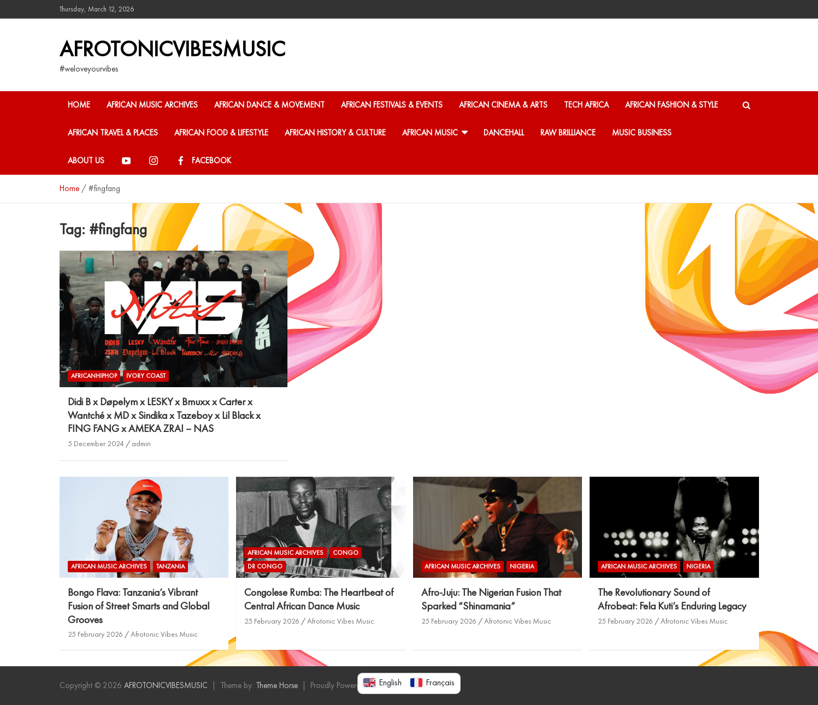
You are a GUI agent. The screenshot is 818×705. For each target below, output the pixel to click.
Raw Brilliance (568, 132)
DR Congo (265, 566)
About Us (86, 160)
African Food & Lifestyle (221, 132)
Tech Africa (586, 104)
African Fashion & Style (671, 104)
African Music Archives (152, 104)
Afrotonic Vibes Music (164, 634)
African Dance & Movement (269, 104)
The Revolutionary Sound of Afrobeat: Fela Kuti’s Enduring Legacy (672, 599)
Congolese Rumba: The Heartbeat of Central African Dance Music (318, 599)
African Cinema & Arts (503, 104)
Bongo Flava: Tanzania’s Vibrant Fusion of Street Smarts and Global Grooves (138, 605)
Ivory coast (146, 375)
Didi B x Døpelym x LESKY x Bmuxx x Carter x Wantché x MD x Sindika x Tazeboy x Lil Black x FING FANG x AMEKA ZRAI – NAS (164, 415)
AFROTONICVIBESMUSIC (172, 49)
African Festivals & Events (392, 104)
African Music (430, 132)
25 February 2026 (95, 634)
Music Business (642, 132)
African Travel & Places (113, 132)
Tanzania (170, 566)
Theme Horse (277, 685)
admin (141, 443)
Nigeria (522, 566)
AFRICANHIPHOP (94, 375)
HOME (79, 104)
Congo (345, 552)
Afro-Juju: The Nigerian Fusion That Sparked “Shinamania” (491, 599)
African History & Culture (335, 132)
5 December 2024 (96, 443)
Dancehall (504, 132)
